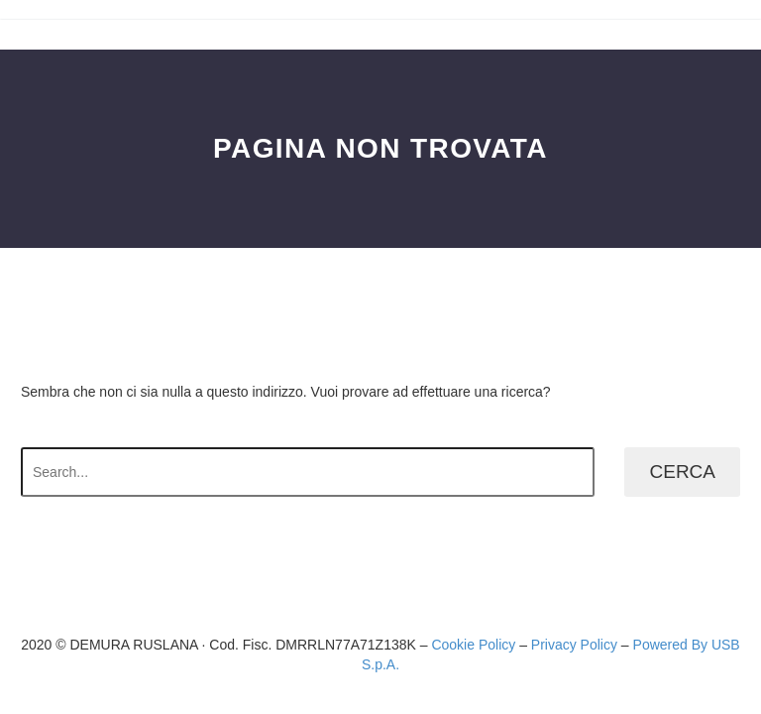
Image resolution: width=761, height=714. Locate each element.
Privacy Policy (574, 645)
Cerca (682, 471)
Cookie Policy (473, 645)
